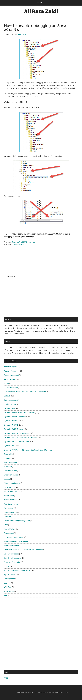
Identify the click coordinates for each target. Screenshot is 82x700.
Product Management (12, 546)
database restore (10, 404)
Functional (8, 467)
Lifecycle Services (11, 475)
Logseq (7, 479)
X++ (5, 595)
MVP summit (9, 496)
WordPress (59, 692)
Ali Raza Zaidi (41, 11)
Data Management (11, 400)
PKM (6, 525)
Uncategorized (9, 579)
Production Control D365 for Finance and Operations (23, 550)
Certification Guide (11, 388)
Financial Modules (11, 462)
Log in (66, 692)
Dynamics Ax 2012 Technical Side (16, 442)
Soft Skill (7, 566)
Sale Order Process (11, 554)
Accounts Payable (11, 367)
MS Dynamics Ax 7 (11, 492)
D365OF (7, 396)
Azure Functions (10, 379)
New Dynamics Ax (11, 504)
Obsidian (7, 516)
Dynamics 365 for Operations (15, 417)
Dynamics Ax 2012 (19, 244)
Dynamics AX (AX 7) (11, 421)
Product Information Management (16, 541)
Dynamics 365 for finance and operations (19, 413)
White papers (9, 591)
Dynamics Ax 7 (9, 446)
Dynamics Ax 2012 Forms (13, 429)
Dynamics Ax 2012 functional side (16, 433)
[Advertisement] (25, 258)
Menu (42, 3)
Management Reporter (12, 483)
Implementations (10, 471)
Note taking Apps (10, 512)
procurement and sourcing (13, 537)
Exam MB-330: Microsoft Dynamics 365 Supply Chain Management (29, 450)
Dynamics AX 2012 (18, 242)
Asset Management (11, 375)
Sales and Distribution (12, 562)
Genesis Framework (47, 692)
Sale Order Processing (12, 558)
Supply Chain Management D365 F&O (18, 571)
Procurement (9, 533)
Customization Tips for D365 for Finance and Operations (25, 392)
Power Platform (10, 529)
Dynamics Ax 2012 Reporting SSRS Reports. (20, 437)
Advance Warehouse (11, 371)
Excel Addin (8, 454)
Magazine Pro (32, 692)
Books (6, 383)
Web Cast (7, 587)
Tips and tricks (30, 242)
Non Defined (8, 508)
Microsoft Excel (10, 487)
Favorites (7, 458)
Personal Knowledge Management (17, 521)
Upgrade (7, 583)
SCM (6, 678)
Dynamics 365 (9, 408)
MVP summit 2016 (11, 500)
